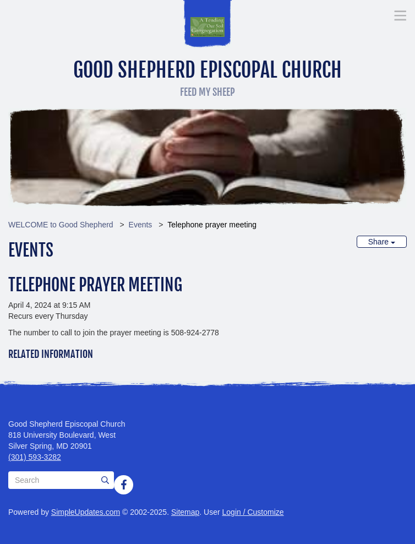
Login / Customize (253, 512)
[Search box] (61, 480)
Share (381, 241)
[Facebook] (124, 484)
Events (140, 224)
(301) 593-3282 (34, 457)
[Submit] (105, 480)
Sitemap (185, 512)
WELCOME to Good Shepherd (60, 224)
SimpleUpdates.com (85, 512)
